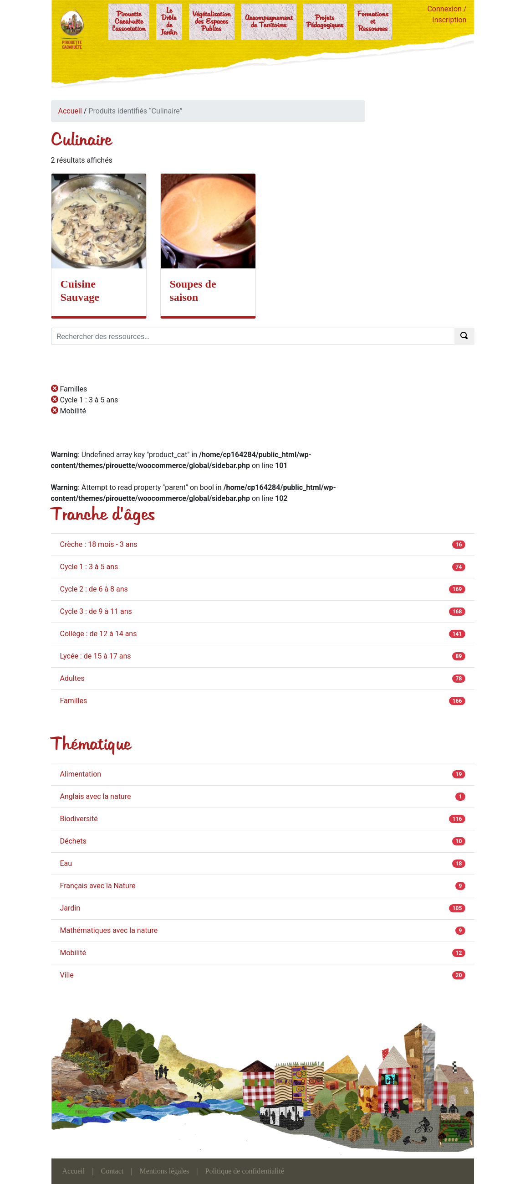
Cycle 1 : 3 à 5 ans (89, 566)
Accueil (70, 111)
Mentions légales (164, 1171)
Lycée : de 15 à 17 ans (95, 656)
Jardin (70, 908)
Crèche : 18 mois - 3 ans (99, 544)
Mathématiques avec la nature (109, 930)
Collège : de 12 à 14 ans (98, 633)
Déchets (73, 841)
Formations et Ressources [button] (372, 21)
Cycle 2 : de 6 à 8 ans (94, 589)
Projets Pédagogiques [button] (325, 22)
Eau (66, 863)
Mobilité (73, 952)
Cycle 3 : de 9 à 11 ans (96, 611)
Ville (67, 975)
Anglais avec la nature (95, 796)
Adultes (72, 678)
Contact (112, 1171)
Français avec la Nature (98, 885)
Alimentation (81, 774)
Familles (73, 700)
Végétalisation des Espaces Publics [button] (212, 21)
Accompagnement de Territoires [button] (269, 22)
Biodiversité (79, 818)
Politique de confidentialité (244, 1171)
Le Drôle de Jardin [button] (169, 22)
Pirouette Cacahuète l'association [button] (129, 21)
